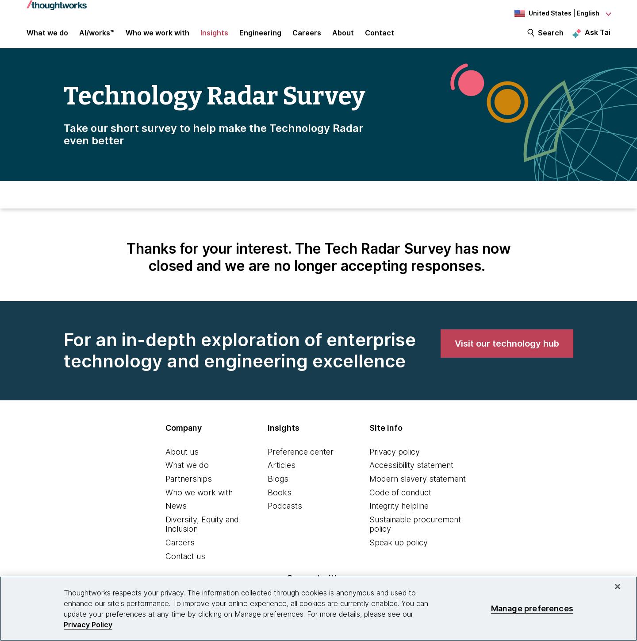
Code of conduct (400, 498)
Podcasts (285, 511)
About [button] (343, 36)
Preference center (301, 457)
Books (280, 498)
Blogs (278, 484)
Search (551, 36)
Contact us (185, 562)
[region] (318, 608)
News (176, 511)
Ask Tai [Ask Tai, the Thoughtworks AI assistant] (597, 35)
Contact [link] (379, 36)
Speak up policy (398, 548)
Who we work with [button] (157, 36)
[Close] (617, 586)
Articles (281, 470)
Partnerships (188, 484)
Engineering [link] (260, 36)
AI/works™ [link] (97, 36)
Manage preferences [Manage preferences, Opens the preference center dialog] (532, 608)
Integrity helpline (399, 511)
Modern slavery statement (417, 484)
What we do (187, 470)
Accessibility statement (411, 470)
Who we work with (199, 498)
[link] (507, 349)
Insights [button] (214, 36)
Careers (180, 548)
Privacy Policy (88, 624)
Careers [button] (306, 36)
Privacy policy (394, 457)
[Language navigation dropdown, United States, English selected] (561, 13)
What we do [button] (47, 36)
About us (182, 457)
